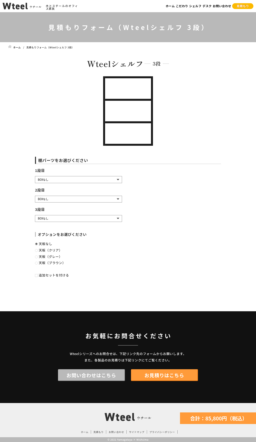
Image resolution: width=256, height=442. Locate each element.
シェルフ (195, 6)
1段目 (40, 170)
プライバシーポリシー (162, 432)
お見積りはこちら (164, 375)
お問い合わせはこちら (91, 375)
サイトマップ (136, 432)
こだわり (182, 6)
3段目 (40, 209)
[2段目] (78, 199)
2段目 (40, 190)
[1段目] (78, 179)
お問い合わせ (222, 6)
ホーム (170, 6)
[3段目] (78, 218)
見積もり (243, 6)
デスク (207, 6)
